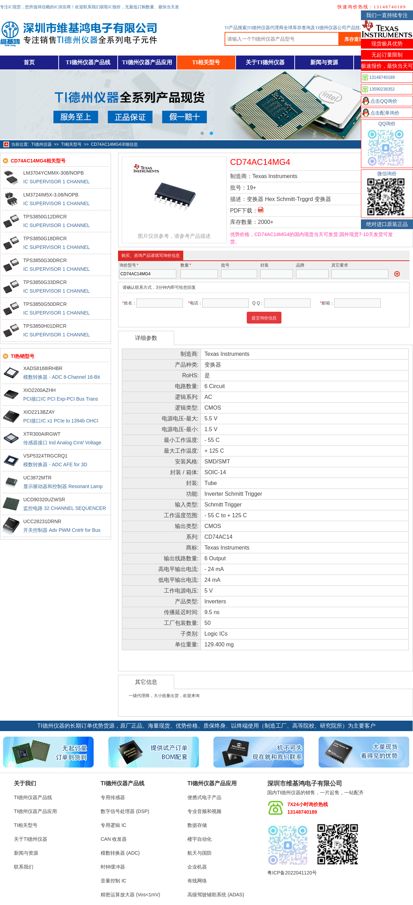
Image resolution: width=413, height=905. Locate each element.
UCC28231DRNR (42, 521)
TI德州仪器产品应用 (147, 62)
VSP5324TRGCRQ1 (45, 456)
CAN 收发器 (114, 839)
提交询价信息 (264, 318)
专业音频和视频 (204, 811)
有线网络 (197, 880)
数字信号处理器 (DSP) (125, 811)
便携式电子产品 (204, 797)
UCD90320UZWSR (44, 499)
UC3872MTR (37, 477)
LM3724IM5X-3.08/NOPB (50, 195)
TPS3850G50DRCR (45, 304)
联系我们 (23, 867)
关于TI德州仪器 (265, 62)
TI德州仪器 (41, 144)
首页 (29, 62)
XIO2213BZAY (39, 412)
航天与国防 (199, 853)
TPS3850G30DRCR (45, 260)
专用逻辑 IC (113, 825)
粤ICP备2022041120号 (292, 872)
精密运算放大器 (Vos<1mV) (130, 894)
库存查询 (354, 39)
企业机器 (197, 867)
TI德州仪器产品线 (88, 62)
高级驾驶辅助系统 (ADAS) (215, 894)
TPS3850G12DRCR (45, 216)
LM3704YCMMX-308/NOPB (53, 173)
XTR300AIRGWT (41, 434)
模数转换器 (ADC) (120, 853)
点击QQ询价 (383, 101)
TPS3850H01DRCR (45, 326)
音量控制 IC (113, 880)
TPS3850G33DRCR (45, 282)
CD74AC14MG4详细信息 (114, 144)
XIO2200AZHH (39, 390)
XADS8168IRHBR (42, 368)
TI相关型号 (206, 62)
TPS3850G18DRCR (45, 238)
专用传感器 (113, 797)
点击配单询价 (384, 113)
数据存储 (197, 825)
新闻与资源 (324, 62)
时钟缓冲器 (113, 867)
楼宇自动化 (199, 839)
